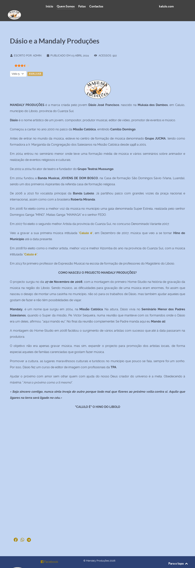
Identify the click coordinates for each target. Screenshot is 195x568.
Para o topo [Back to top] (178, 555)
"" (30, 246)
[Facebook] (49, 553)
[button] (16, 531)
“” (85, 224)
